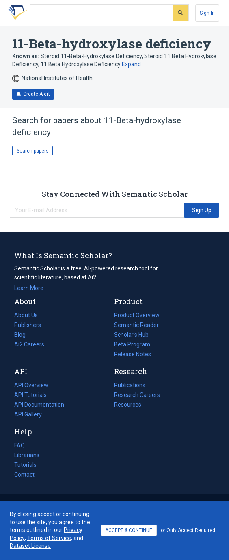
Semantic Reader (136, 325)
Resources (127, 405)
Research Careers (137, 395)
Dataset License (30, 546)
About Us (26, 315)
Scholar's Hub (131, 334)
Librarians (26, 455)
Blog (23, 335)
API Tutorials (30, 395)
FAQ (19, 445)
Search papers (32, 151)
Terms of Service (49, 538)
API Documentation (39, 405)
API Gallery (28, 414)
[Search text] (101, 13)
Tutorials (25, 465)
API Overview (31, 385)
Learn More (28, 288)
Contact (24, 474)
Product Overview (137, 315)
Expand (131, 64)
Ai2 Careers (29, 344)
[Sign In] (207, 13)
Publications (129, 385)
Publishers (27, 325)
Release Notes (132, 354)
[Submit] (180, 13)
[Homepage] (16, 13)
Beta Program (132, 344)
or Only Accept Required (188, 530)
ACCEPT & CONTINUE (128, 530)
